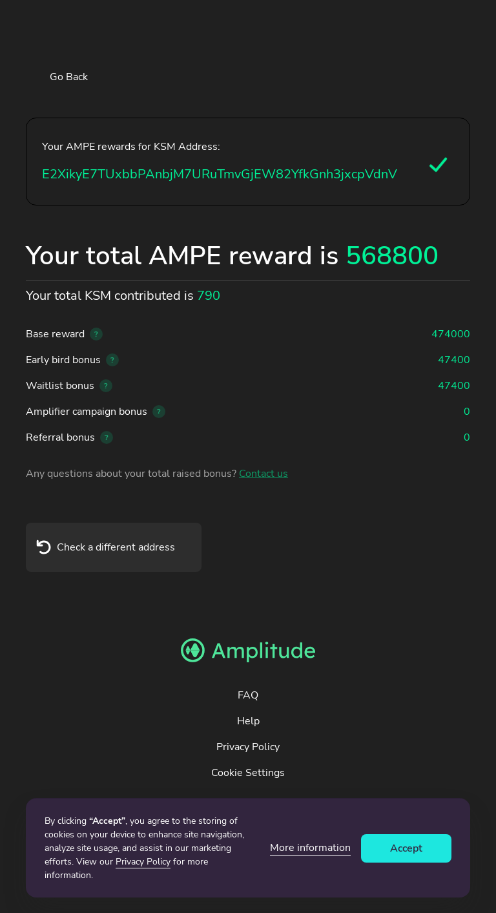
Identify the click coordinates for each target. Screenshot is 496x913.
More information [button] (310, 848)
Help (248, 721)
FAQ (248, 695)
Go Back (69, 77)
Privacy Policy (248, 747)
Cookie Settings (248, 773)
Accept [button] (406, 848)
